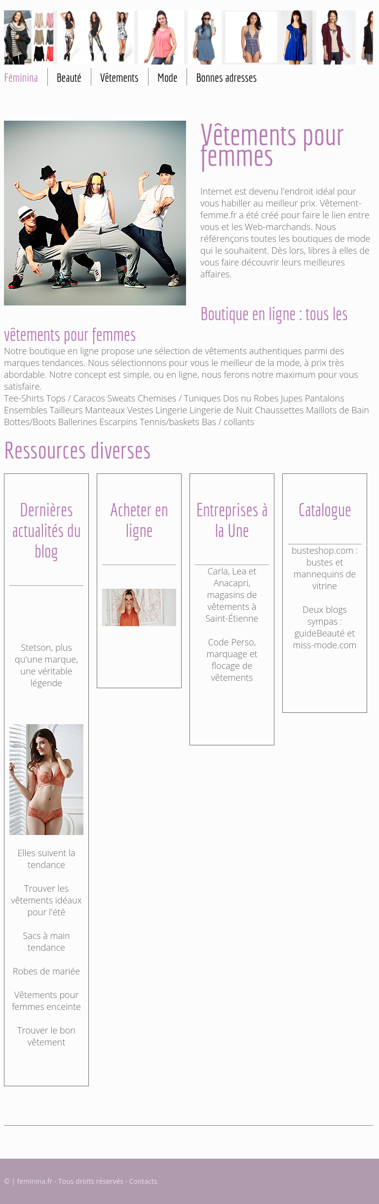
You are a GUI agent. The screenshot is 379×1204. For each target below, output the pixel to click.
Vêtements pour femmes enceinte (46, 1000)
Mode (167, 77)
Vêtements (119, 77)
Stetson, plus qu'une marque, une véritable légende (46, 665)
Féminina (21, 77)
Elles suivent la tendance (46, 858)
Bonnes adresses (226, 77)
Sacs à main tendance (46, 941)
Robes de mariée (46, 971)
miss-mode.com (325, 645)
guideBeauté (320, 633)
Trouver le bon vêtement (46, 1036)
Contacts (143, 1181)
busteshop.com (322, 550)
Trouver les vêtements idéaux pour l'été (46, 900)
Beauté (69, 77)
